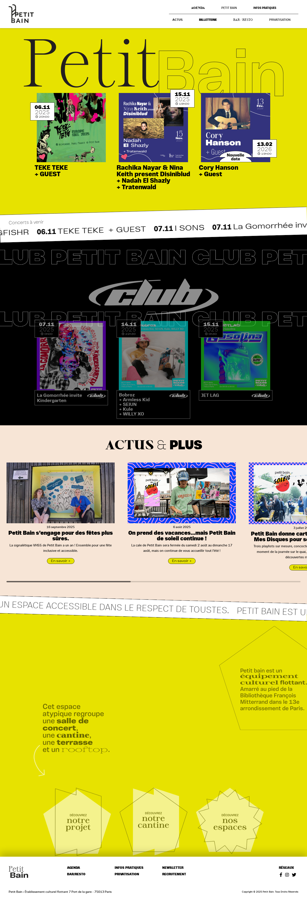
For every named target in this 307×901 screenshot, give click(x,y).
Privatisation (280, 19)
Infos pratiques (264, 8)
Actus (177, 20)
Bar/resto (76, 874)
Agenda (198, 8)
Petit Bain (229, 8)
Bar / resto (243, 19)
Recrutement (174, 874)
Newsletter (172, 867)
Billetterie (208, 20)
